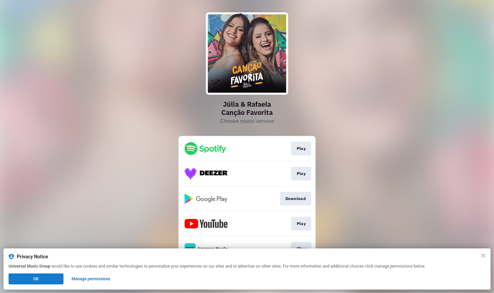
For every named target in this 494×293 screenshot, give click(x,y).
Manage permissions (91, 279)
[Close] (483, 255)
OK (36, 279)
